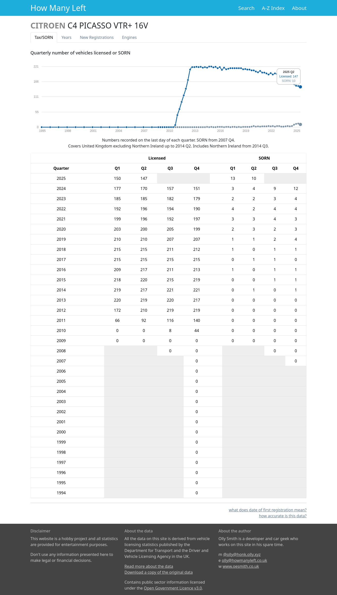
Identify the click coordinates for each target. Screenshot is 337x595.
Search (246, 7)
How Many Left (58, 7)
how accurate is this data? (283, 516)
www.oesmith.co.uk (241, 566)
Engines (129, 37)
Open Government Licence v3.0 (173, 588)
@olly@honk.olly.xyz (242, 554)
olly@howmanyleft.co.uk (244, 560)
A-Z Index (273, 7)
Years (66, 37)
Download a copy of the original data (158, 572)
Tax (44, 37)
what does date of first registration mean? (268, 510)
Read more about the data (148, 566)
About (299, 7)
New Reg (97, 37)
